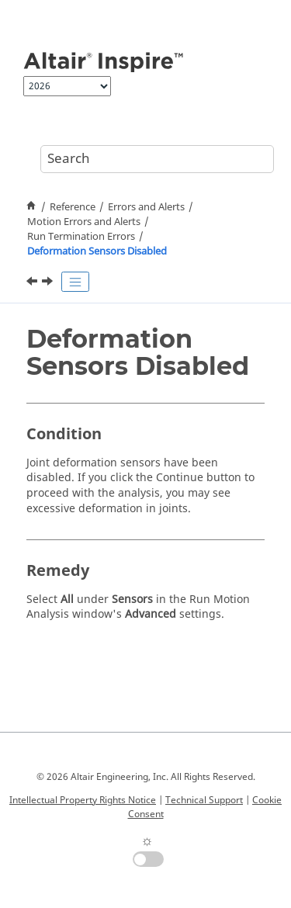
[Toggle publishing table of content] (75, 282)
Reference (72, 207)
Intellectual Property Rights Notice (82, 800)
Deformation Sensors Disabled (97, 251)
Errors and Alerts (146, 207)
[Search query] (157, 159)
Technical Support (204, 800)
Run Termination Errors (81, 237)
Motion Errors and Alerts (83, 222)
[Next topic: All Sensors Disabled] (49, 283)
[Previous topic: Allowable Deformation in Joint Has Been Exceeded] (33, 283)
